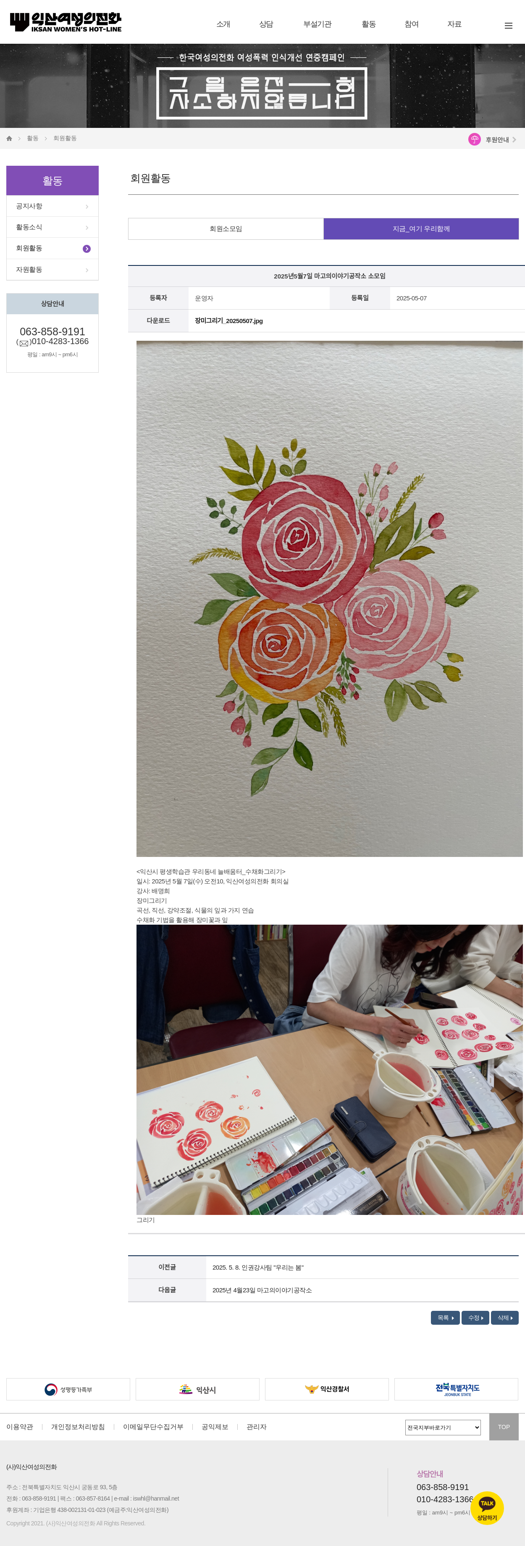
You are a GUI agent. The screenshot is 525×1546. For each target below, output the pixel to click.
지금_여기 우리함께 (421, 228)
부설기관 (317, 24)
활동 (368, 24)
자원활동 (29, 269)
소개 (223, 24)
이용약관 (19, 1427)
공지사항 (29, 205)
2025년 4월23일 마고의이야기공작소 (262, 1290)
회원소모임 (226, 228)
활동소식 (29, 227)
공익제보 (215, 1427)
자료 (454, 24)
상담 (266, 24)
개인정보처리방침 (78, 1427)
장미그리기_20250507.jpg (229, 320)
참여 (411, 24)
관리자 (257, 1427)
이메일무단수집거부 (153, 1427)
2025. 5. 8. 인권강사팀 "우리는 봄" (258, 1267)
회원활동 (29, 248)
